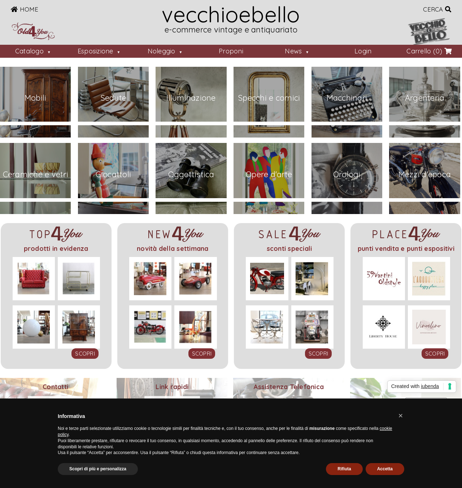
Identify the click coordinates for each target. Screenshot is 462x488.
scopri (85, 353)
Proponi (231, 51)
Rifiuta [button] (344, 468)
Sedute (113, 98)
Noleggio (161, 51)
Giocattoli (113, 174)
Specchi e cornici (269, 98)
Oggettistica (191, 174)
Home (25, 9)
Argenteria (425, 98)
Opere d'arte (269, 174)
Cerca (437, 9)
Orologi (347, 174)
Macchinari (347, 98)
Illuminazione (190, 98)
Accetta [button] (385, 468)
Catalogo (29, 51)
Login (362, 51)
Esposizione (95, 51)
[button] (400, 416)
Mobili (36, 98)
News (293, 51)
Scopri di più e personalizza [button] (97, 468)
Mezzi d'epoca (424, 174)
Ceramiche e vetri (35, 174)
